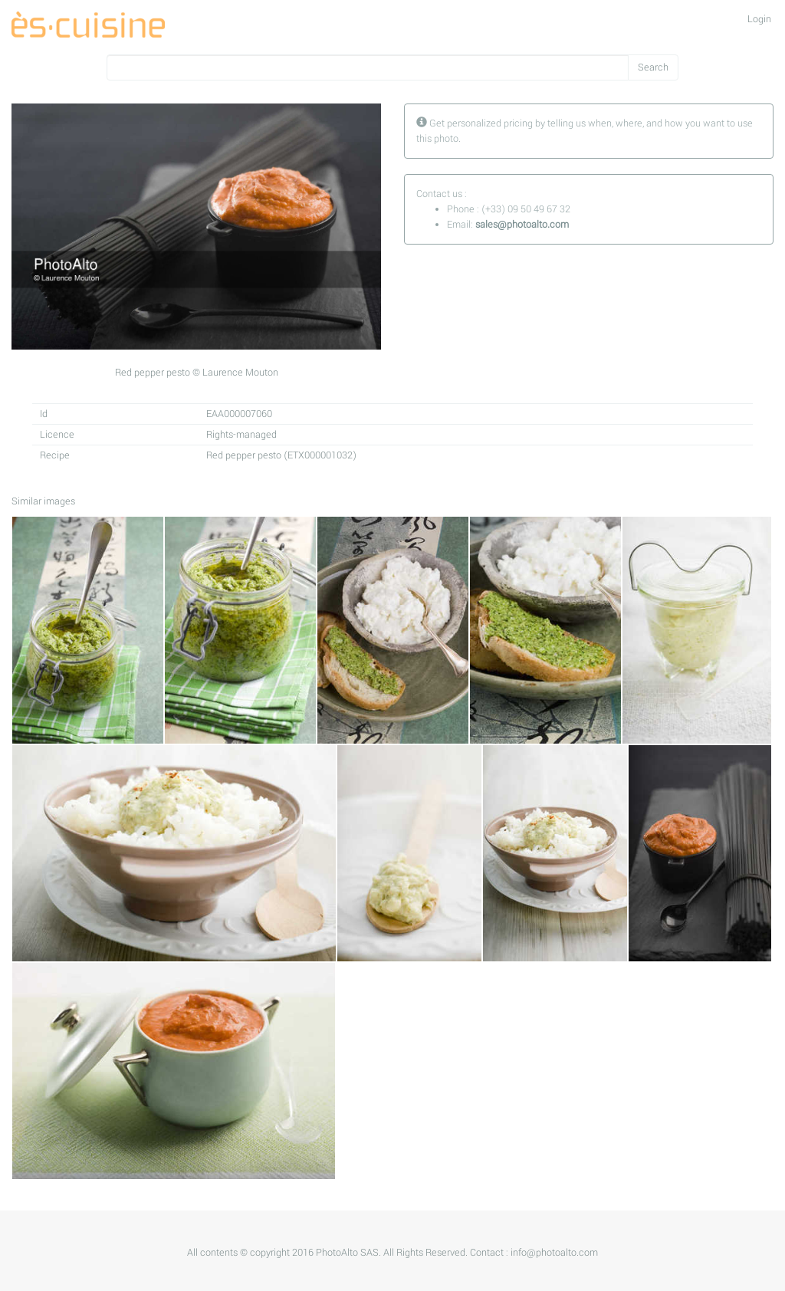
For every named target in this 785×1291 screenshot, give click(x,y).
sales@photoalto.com (522, 225)
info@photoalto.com (554, 1253)
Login (759, 19)
